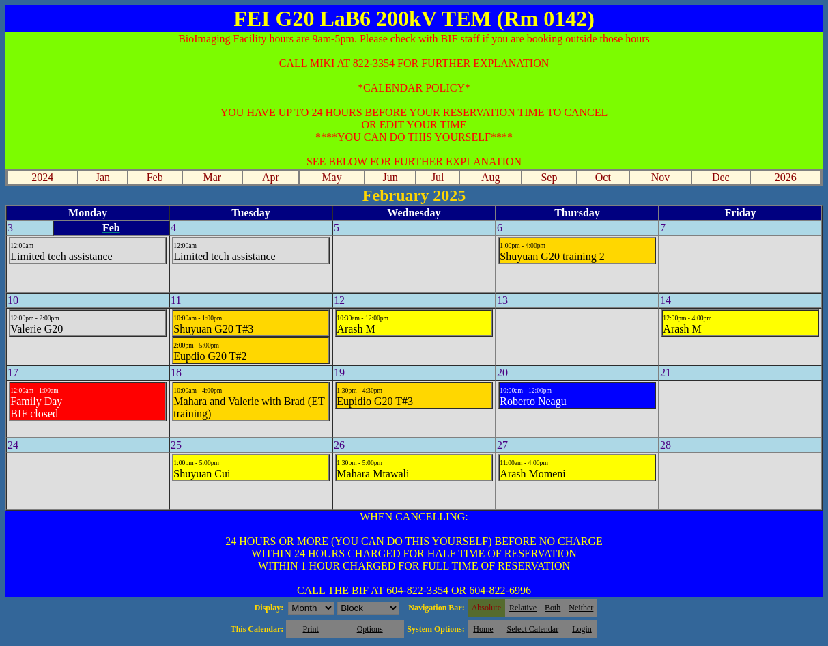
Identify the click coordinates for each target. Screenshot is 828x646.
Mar (212, 177)
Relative (523, 608)
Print (310, 629)
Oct (603, 177)
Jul (437, 177)
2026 (786, 177)
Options (370, 629)
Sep (549, 177)
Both (552, 608)
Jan (103, 177)
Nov (660, 177)
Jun (390, 177)
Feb (155, 177)
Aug (490, 177)
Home (483, 629)
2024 (42, 177)
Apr (270, 177)
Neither (581, 608)
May (331, 177)
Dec (721, 177)
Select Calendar (533, 629)
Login (582, 629)
